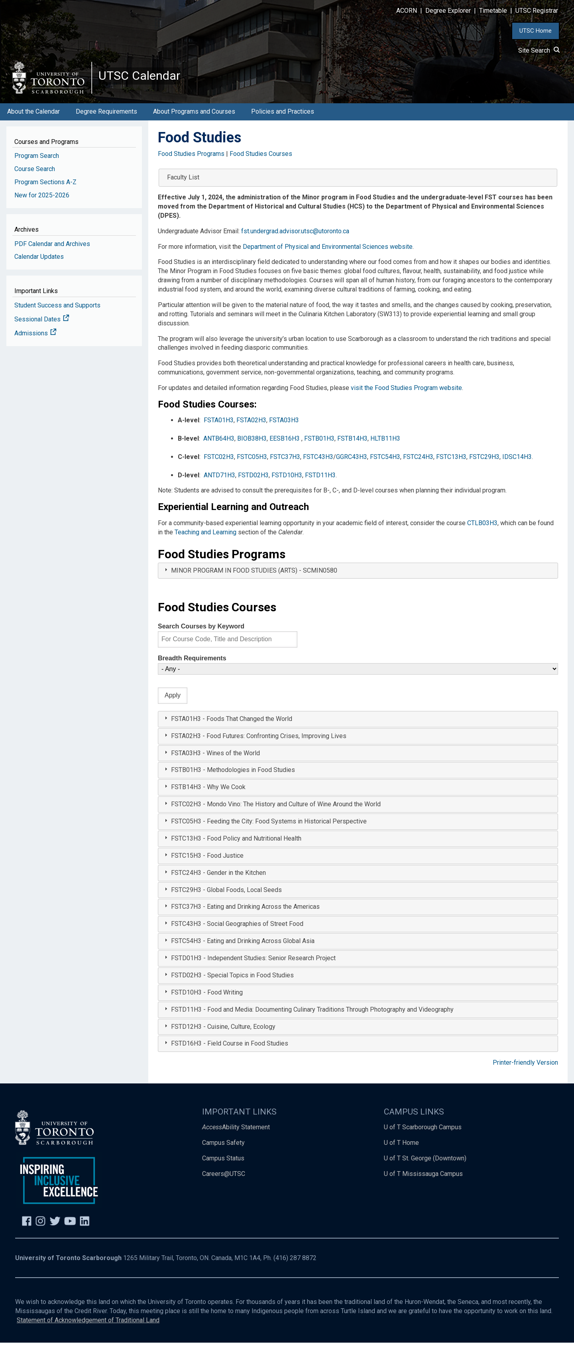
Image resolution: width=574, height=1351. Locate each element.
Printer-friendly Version (525, 1071)
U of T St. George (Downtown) (425, 1166)
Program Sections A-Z (45, 190)
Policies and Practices (282, 120)
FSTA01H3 (219, 428)
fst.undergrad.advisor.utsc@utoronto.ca (295, 239)
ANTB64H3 (218, 447)
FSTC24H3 (418, 465)
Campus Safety (223, 1151)
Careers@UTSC (223, 1182)
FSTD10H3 (286, 483)
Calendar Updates (39, 265)
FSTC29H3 (484, 465)
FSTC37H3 (285, 465)
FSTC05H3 (252, 465)
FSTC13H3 (451, 465)
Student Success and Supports (57, 313)
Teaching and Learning (205, 540)
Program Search (36, 164)
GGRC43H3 (351, 465)
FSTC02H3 (219, 465)
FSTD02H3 (253, 483)
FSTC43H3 (318, 465)
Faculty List (183, 185)
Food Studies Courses (261, 162)
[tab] (358, 579)
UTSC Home (535, 30)
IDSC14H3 (517, 465)
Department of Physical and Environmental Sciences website (328, 254)
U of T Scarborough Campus (423, 1135)
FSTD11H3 (320, 483)
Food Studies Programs (191, 162)
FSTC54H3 (385, 465)
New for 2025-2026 (41, 203)
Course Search (34, 177)
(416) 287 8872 (294, 1266)
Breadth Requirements (192, 666)
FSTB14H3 (352, 447)
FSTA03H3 (284, 428)
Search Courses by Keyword (201, 634)
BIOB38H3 (252, 447)
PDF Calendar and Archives (52, 252)
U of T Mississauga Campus (423, 1182)
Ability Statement (236, 1135)
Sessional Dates (41, 327)
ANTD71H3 (219, 483)
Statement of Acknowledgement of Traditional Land (88, 1328)
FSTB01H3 (319, 447)
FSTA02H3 (251, 428)
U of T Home (401, 1151)
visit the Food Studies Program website (406, 396)
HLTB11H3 (385, 447)
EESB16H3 (284, 447)
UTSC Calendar (146, 79)
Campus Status (223, 1166)
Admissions (35, 341)
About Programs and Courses (194, 120)
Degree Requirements (106, 120)
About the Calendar (33, 120)
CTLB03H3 (482, 531)
